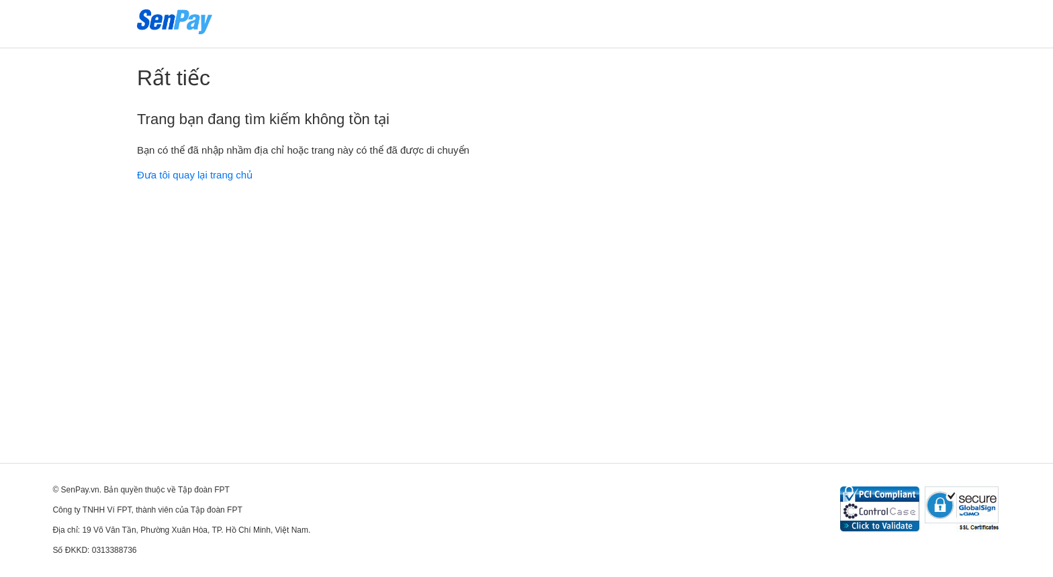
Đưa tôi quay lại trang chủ (195, 174)
